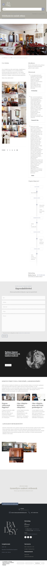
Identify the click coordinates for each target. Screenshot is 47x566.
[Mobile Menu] (3, 4)
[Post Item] (8, 397)
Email (17, 94)
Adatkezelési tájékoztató (28, 556)
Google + (15, 94)
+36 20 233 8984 (37, 530)
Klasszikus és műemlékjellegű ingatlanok (19, 57)
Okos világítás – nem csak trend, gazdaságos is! (37, 405)
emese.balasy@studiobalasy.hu (30, 534)
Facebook (7, 94)
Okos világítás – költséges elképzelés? (22, 405)
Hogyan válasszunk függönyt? (6, 405)
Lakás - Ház (4, 546)
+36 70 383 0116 (35, 529)
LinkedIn (12, 94)
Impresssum (26, 554)
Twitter (10, 94)
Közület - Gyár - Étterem (6, 552)
